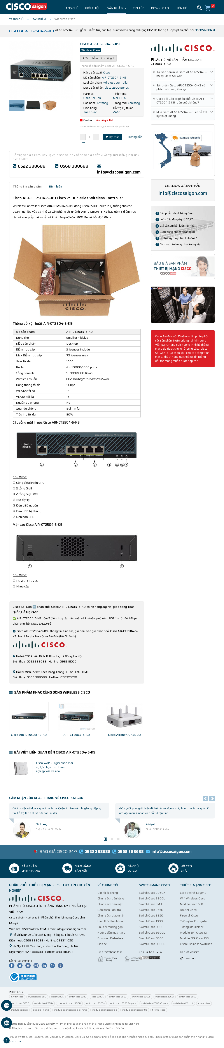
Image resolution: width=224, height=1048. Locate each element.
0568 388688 (74, 166)
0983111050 (64, 940)
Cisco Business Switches (196, 944)
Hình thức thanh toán (111, 921)
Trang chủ (70, 8)
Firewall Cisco (189, 915)
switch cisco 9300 (77, 996)
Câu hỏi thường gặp (110, 927)
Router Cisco (188, 910)
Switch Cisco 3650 (151, 910)
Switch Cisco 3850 (151, 915)
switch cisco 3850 (20, 1003)
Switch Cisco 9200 (151, 927)
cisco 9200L (57, 996)
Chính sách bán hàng (111, 898)
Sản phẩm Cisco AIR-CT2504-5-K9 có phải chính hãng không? (182, 87)
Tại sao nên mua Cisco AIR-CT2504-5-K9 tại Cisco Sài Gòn (182, 74)
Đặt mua (112, 137)
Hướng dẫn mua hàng (111, 932)
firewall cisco (158, 1009)
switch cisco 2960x (141, 996)
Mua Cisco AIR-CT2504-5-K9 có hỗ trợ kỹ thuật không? (182, 114)
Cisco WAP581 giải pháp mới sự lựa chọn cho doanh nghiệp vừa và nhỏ (54, 767)
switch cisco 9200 (37, 996)
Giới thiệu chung (108, 892)
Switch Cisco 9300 (151, 938)
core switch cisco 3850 (69, 1003)
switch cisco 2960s (43, 1003)
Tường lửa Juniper (191, 927)
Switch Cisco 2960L (152, 898)
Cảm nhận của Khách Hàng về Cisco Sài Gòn (46, 798)
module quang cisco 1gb (104, 1009)
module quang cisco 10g (134, 1009)
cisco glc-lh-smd (41, 1009)
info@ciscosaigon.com (119, 172)
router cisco (204, 1003)
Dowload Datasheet (111, 938)
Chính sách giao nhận (111, 915)
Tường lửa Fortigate (193, 921)
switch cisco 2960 (117, 996)
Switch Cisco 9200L (152, 932)
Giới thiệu (92, 8)
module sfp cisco (19, 1009)
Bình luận (55, 186)
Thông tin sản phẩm (27, 186)
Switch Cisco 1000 (151, 921)
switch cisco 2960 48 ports (155, 1003)
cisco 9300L (98, 996)
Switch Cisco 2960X (152, 892)
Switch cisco (17, 996)
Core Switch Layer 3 (193, 892)
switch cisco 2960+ (95, 1003)
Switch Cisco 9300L (152, 944)
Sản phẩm (116, 8)
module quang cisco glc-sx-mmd (70, 1009)
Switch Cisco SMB (150, 904)
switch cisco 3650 (187, 996)
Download (160, 8)
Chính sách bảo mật (110, 904)
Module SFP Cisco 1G (193, 932)
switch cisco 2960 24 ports (123, 1003)
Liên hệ (181, 8)
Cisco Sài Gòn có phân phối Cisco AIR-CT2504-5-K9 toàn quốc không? (182, 100)
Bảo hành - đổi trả (109, 910)
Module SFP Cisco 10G (194, 938)
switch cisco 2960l (165, 996)
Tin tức (138, 8)
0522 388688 (32, 166)
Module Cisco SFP (191, 904)
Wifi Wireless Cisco (192, 898)
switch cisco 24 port (183, 1003)
